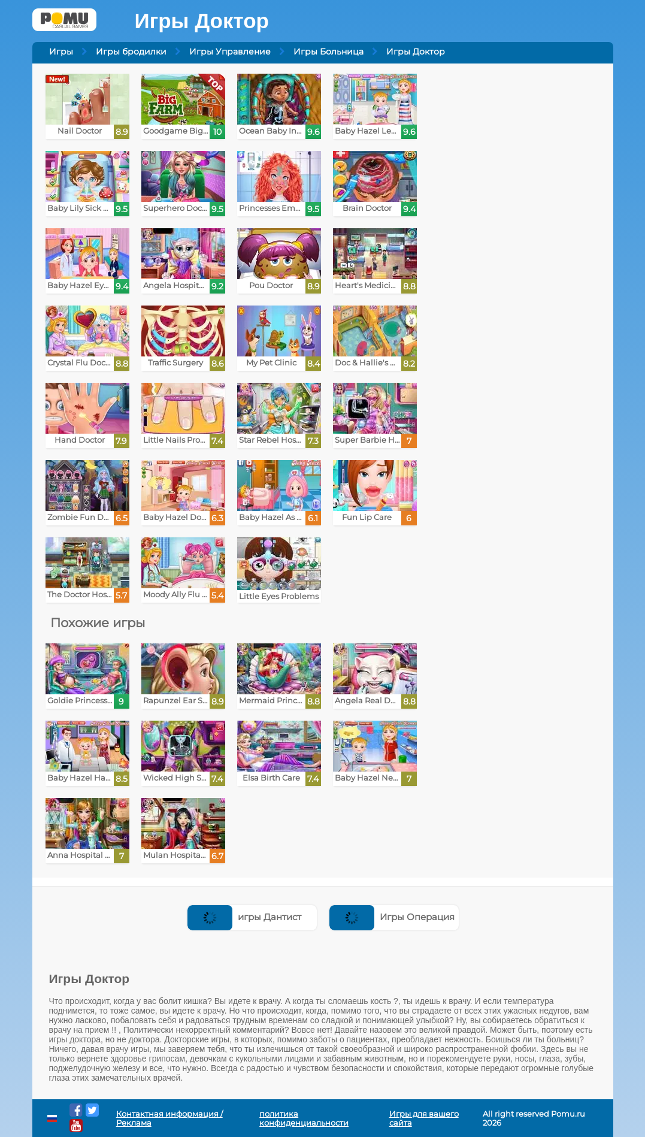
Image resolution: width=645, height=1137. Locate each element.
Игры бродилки (131, 51)
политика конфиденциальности (304, 1118)
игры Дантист (244, 917)
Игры (61, 51)
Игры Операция (392, 917)
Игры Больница (328, 51)
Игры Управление (230, 51)
